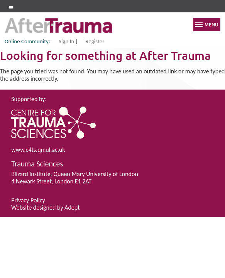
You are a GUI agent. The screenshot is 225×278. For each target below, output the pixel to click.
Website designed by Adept (45, 207)
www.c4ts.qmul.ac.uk (38, 149)
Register (94, 41)
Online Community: (27, 41)
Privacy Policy (28, 200)
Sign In (66, 41)
